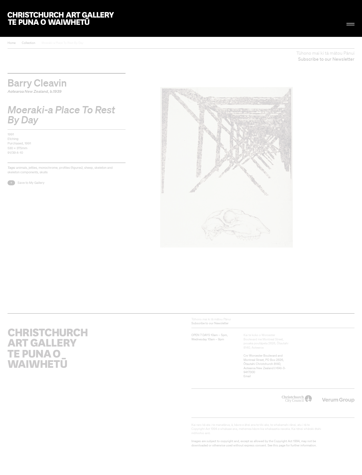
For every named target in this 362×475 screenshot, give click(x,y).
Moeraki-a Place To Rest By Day (62, 43)
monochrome (48, 168)
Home (12, 43)
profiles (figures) (71, 168)
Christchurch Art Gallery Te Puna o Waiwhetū (61, 18)
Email (247, 376)
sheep (88, 168)
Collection (28, 43)
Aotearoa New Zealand (28, 91)
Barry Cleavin (37, 82)
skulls (44, 172)
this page (279, 445)
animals (21, 168)
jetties (33, 168)
